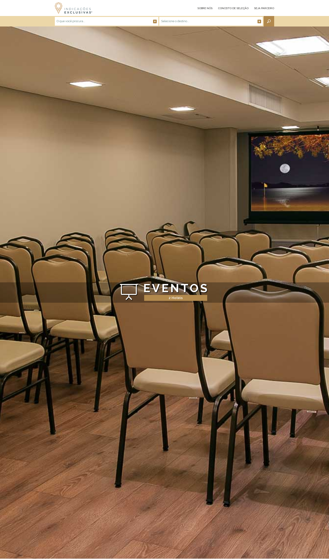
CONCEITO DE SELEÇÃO (233, 8)
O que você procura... (107, 21)
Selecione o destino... (211, 21)
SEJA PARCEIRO (264, 8)
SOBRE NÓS (204, 8)
